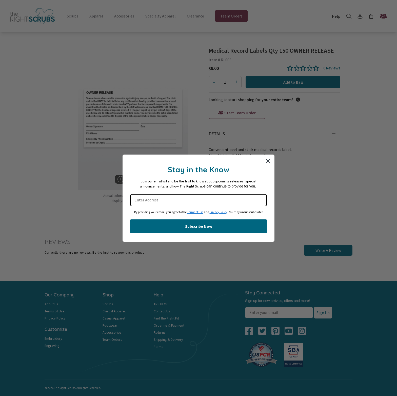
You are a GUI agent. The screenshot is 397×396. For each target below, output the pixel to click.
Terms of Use (195, 212)
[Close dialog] (268, 161)
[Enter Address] (198, 200)
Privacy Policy (218, 212)
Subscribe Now (198, 226)
